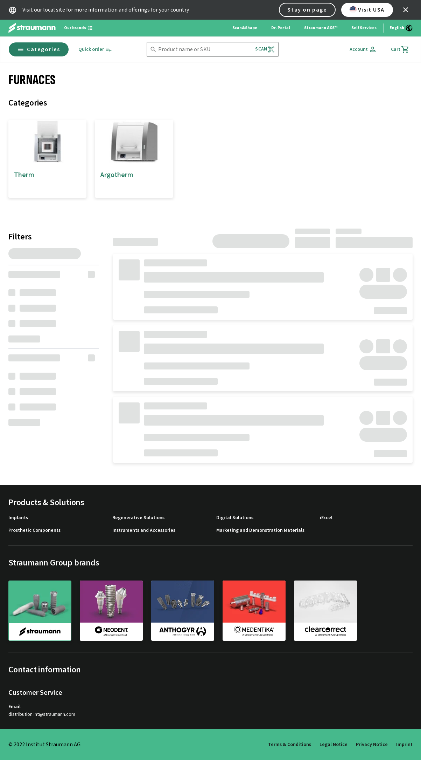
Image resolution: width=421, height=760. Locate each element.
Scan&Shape (244, 28)
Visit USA (367, 10)
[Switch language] (401, 28)
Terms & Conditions (289, 744)
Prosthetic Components (34, 530)
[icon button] (406, 10)
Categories (38, 49)
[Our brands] (78, 28)
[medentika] (254, 610)
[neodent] (111, 610)
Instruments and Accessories (143, 530)
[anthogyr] (182, 610)
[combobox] (202, 49)
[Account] (363, 49)
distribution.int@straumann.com (41, 714)
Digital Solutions (234, 518)
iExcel (326, 518)
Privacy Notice (372, 744)
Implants (18, 518)
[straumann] (40, 610)
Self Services (364, 28)
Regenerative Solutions (138, 518)
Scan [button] (265, 49)
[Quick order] (95, 50)
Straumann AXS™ (320, 28)
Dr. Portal (280, 28)
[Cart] (400, 49)
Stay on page (307, 10)
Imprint (404, 744)
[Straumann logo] (32, 28)
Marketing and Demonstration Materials (260, 530)
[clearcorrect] (325, 610)
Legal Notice (334, 744)
